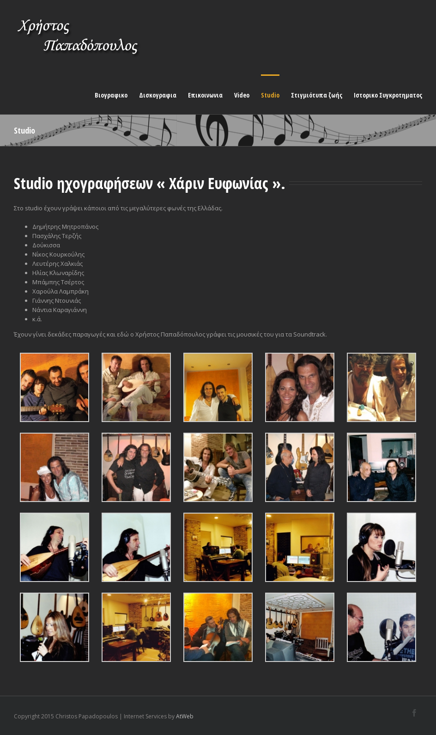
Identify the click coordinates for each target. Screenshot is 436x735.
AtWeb (185, 716)
